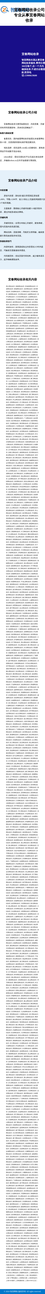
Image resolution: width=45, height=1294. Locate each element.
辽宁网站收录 (14, 777)
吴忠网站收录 (14, 895)
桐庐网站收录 (20, 307)
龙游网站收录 (18, 555)
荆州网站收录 (18, 389)
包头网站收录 (20, 671)
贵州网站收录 (14, 1254)
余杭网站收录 (12, 1112)
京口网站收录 (14, 523)
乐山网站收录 (10, 1185)
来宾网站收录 (24, 584)
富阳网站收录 (28, 376)
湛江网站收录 (17, 458)
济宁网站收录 (33, 423)
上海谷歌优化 (10, 1275)
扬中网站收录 (12, 661)
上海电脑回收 (20, 1280)
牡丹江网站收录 (16, 352)
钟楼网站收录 (15, 996)
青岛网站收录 (12, 837)
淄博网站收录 (28, 632)
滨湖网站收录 (25, 658)
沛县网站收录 (32, 653)
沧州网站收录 (22, 386)
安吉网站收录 (10, 603)
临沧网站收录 (14, 1098)
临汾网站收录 (12, 386)
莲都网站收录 (25, 692)
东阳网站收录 (20, 405)
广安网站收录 (17, 1251)
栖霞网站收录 (33, 523)
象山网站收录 (24, 516)
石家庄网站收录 (29, 721)
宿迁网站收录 (24, 742)
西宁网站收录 (18, 719)
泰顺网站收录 (10, 307)
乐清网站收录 (28, 473)
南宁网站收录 (10, 729)
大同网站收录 (29, 671)
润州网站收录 (18, 481)
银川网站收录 (28, 719)
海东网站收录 (31, 669)
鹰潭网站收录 (12, 500)
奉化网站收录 (12, 914)
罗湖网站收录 (18, 640)
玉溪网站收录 (17, 890)
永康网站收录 (10, 1143)
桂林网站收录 (26, 539)
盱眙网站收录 (17, 521)
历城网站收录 (33, 508)
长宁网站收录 (12, 972)
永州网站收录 (15, 315)
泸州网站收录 (22, 492)
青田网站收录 (17, 874)
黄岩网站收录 (17, 824)
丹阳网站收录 (15, 808)
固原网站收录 (22, 576)
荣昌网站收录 (22, 761)
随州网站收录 (14, 1204)
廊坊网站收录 (12, 357)
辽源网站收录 (20, 618)
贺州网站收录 (12, 1062)
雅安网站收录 (10, 753)
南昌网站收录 (12, 787)
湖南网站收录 (20, 286)
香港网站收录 (24, 410)
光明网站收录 (14, 1149)
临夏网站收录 (32, 294)
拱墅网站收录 (17, 605)
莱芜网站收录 (29, 753)
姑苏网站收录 (15, 903)
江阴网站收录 (28, 502)
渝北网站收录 (14, 431)
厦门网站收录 (33, 394)
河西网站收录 (10, 856)
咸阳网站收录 (12, 576)
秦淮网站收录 (32, 568)
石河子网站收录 (18, 1135)
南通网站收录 (26, 429)
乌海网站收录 (15, 624)
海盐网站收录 (25, 558)
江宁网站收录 (15, 378)
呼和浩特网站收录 (12, 798)
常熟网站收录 (24, 523)
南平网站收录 (25, 634)
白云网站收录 (14, 508)
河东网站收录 (10, 948)
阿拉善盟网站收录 (14, 1207)
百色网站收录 (28, 360)
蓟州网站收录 (28, 349)
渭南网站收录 (15, 531)
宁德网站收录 (32, 500)
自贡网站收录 (28, 579)
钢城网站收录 (22, 347)
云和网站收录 (12, 471)
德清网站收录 (18, 698)
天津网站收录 (20, 737)
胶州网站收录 (15, 1117)
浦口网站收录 (10, 1075)
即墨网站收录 (10, 434)
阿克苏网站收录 (25, 487)
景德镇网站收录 (18, 682)
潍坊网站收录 (26, 458)
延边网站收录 (12, 413)
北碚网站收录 (28, 368)
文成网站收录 (15, 1193)
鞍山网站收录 (29, 618)
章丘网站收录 (20, 434)
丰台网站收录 (15, 505)
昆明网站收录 (26, 724)
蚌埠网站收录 (33, 542)
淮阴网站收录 (18, 655)
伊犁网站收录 (32, 413)
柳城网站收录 (18, 289)
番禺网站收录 (26, 400)
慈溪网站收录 (25, 650)
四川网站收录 (20, 1257)
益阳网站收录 (28, 389)
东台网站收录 (14, 1141)
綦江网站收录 (29, 771)
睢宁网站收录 (14, 608)
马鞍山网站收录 (13, 394)
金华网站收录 (10, 463)
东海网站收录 (12, 998)
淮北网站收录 (28, 682)
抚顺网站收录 (15, 574)
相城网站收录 (22, 661)
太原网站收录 (18, 721)
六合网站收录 (15, 1109)
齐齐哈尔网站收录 (31, 663)
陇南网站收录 (26, 310)
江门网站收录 (15, 392)
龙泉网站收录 (22, 373)
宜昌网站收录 (15, 935)
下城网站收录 (17, 866)
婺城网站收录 (32, 695)
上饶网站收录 (22, 339)
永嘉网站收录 (29, 405)
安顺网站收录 (14, 938)
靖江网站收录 (12, 703)
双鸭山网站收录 (30, 526)
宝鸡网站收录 (28, 621)
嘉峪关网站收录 (11, 669)
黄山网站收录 (33, 742)
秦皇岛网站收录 (16, 893)
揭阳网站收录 (17, 1259)
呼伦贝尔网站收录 (24, 450)
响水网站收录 (17, 407)
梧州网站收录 (15, 497)
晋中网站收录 (10, 1101)
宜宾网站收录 (22, 294)
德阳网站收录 (24, 452)
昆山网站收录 (20, 463)
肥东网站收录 (10, 510)
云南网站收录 (28, 756)
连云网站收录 (24, 608)
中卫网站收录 (25, 531)
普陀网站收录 (14, 1014)
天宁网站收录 (17, 951)
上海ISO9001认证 (30, 1280)
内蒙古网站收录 (33, 769)
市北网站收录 (14, 877)
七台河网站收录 (13, 381)
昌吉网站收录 (28, 529)
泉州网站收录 (26, 732)
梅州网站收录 (17, 1201)
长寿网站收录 (24, 305)
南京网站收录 (33, 734)
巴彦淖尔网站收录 (29, 415)
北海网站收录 (10, 299)
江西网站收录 (24, 394)
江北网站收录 (10, 880)
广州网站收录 (20, 729)
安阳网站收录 (29, 537)
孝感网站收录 (25, 421)
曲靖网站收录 (15, 843)
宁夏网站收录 (20, 771)
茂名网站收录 (14, 1156)
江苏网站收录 (26, 547)
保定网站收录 (12, 492)
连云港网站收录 (19, 320)
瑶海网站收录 (12, 922)
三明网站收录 (14, 835)
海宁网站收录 (18, 473)
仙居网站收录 (10, 964)
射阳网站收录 (26, 521)
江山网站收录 (14, 600)
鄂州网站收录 (28, 494)
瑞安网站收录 (14, 516)
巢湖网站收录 (12, 373)
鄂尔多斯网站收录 (24, 489)
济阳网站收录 (14, 402)
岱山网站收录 (22, 645)
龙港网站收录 (14, 439)
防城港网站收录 (30, 286)
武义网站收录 (24, 600)
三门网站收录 (22, 471)
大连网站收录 (20, 666)
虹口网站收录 (18, 368)
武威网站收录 (17, 1030)
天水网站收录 (14, 988)
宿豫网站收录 (12, 653)
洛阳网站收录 (12, 629)
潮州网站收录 (32, 761)
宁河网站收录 (20, 299)
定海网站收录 (12, 695)
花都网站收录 (33, 431)
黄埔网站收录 (14, 734)
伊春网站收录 (28, 444)
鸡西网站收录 (10, 618)
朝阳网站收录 (12, 1054)
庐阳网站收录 (22, 552)
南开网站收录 (24, 616)
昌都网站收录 (33, 616)
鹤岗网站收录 (28, 571)
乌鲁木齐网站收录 (20, 716)
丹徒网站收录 (12, 568)
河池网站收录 (25, 315)
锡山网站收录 (25, 566)
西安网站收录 (10, 800)
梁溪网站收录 (17, 708)
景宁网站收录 (33, 402)
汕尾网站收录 (32, 297)
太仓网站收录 (26, 407)
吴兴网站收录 (15, 558)
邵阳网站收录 (17, 539)
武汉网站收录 (14, 727)
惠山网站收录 (12, 906)
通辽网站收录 (17, 985)
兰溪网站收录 (10, 1046)
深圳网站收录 (29, 679)
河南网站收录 (24, 750)
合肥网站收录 (29, 737)
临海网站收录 (10, 405)
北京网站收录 (10, 737)
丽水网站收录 (18, 342)
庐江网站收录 (24, 402)
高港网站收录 (20, 518)
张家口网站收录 (13, 452)
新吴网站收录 (32, 479)
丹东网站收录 (14, 487)
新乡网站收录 (10, 455)
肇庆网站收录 (24, 423)
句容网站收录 (26, 613)
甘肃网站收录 (26, 774)
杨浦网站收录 (14, 1175)
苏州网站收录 (12, 687)
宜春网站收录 (17, 1125)
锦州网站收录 (15, 447)
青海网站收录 (18, 1267)
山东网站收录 (12, 365)
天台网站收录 (29, 510)
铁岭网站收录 (17, 310)
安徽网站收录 (29, 426)
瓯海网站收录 (29, 603)
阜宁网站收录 (22, 479)
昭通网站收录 (15, 582)
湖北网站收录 (29, 745)
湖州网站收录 (20, 545)
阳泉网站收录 (10, 940)
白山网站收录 (10, 990)
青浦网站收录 (15, 291)
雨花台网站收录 (29, 481)
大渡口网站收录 (18, 465)
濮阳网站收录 (10, 1130)
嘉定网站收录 (14, 305)
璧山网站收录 (25, 766)
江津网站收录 (25, 291)
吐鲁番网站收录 (11, 898)
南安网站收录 (10, 1199)
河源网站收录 (10, 1230)
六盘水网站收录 (25, 626)
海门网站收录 (29, 611)
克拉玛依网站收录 (31, 666)
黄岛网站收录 (20, 595)
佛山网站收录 (15, 977)
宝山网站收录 (29, 320)
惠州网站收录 (25, 336)
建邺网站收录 (14, 616)
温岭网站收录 (32, 373)
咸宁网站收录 (28, 334)
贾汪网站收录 (33, 439)
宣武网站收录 (32, 637)
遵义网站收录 (26, 674)
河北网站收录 (15, 766)
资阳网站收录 (17, 312)
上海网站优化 (20, 1275)
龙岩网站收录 (12, 930)
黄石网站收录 (24, 676)
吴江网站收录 (22, 568)
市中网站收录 (14, 827)
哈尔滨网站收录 (21, 713)
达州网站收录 (17, 748)
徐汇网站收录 (15, 927)
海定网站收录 (14, 592)
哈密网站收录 (25, 574)
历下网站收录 (15, 642)
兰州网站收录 (31, 716)
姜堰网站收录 (15, 476)
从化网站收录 (17, 1172)
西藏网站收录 (12, 779)
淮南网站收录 (22, 500)
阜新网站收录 (24, 381)
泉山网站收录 (29, 518)
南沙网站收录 (15, 371)
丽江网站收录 (10, 1025)
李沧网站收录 (24, 508)
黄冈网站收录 (10, 1159)
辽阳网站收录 (26, 352)
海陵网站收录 (10, 956)
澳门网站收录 (17, 1138)
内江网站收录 (22, 357)
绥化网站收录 (12, 1209)
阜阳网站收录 (29, 587)
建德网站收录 (14, 326)
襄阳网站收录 (12, 980)
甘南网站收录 (17, 740)
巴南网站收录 (12, 1120)
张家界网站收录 (16, 1096)
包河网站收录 (15, 692)
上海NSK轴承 (10, 1280)
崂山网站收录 (17, 967)
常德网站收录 (29, 455)
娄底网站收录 (18, 360)
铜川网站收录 (21, 669)
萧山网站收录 (24, 439)
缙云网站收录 (17, 597)
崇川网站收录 (12, 811)
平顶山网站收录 (26, 582)
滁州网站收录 (14, 460)
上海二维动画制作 (31, 1275)
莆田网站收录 (24, 460)
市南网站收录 (28, 690)
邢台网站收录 (22, 534)
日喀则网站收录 (19, 663)
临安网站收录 (10, 1170)
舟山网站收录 (10, 397)
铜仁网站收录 (32, 492)
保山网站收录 (20, 537)
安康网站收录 (22, 384)
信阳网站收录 (18, 1241)
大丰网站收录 (10, 611)
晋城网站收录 (21, 331)
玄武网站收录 (32, 661)
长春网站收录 (31, 713)
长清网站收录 (25, 468)
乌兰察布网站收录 (18, 1133)
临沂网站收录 (10, 745)
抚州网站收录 (25, 363)
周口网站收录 (33, 750)
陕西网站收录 (17, 774)
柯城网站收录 (22, 695)
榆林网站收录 (18, 415)
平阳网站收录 (18, 376)
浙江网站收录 (18, 502)
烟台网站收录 (17, 1019)
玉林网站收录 (14, 423)
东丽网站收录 (12, 1035)
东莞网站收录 (18, 1249)
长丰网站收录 (29, 434)
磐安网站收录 (17, 513)
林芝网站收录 (18, 571)
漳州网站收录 (10, 545)
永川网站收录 (15, 344)
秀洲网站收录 (14, 869)
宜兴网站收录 (20, 442)
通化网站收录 (14, 945)
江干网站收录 (22, 560)
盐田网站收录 (33, 592)
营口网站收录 (22, 413)
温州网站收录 (17, 882)
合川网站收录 (15, 1236)
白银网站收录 (17, 943)
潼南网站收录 (10, 771)
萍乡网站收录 (14, 885)
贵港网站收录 (14, 1127)
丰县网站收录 (22, 703)
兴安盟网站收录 (25, 355)
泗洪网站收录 (10, 518)
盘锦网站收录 (20, 328)
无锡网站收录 (29, 545)
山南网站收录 (20, 526)
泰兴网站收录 (22, 653)
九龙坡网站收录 (26, 505)
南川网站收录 (15, 758)
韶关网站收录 (25, 497)
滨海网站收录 (10, 442)
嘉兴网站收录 (17, 589)
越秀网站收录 (18, 690)
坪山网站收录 (17, 400)
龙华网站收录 (24, 431)
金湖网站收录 (12, 479)
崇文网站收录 (17, 547)
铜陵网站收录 (32, 318)
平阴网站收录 (26, 323)
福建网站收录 (33, 460)
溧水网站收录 (18, 349)
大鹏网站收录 (25, 344)
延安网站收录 (12, 489)
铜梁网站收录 (22, 769)
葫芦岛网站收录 (16, 1222)
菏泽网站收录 (15, 1243)
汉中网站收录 (12, 450)
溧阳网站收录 (10, 1038)
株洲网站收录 (33, 676)
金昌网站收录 (18, 621)
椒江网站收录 (26, 597)
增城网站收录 (17, 323)
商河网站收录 (33, 305)
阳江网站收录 (20, 745)
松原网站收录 (15, 1032)
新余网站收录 (24, 542)
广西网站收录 (12, 318)
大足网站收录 (28, 763)
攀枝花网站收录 (33, 534)
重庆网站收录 (17, 674)
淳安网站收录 (17, 1225)
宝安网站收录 (15, 1011)
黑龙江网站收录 (13, 1273)
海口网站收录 (33, 727)
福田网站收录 (10, 829)
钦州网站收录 (15, 336)
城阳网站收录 (15, 468)
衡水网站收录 (31, 331)
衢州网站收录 (17, 429)
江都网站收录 (20, 611)
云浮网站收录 (14, 1262)
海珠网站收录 (28, 640)
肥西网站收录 (17, 1048)
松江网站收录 (14, 742)
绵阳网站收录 (14, 626)
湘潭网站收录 (32, 629)
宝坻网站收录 (29, 307)
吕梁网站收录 (17, 1067)
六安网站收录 (20, 426)
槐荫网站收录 (29, 595)
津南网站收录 (14, 410)
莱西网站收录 (12, 347)
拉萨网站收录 (10, 713)
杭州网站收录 (15, 785)
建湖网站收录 (15, 566)
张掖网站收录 (17, 1069)
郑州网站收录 (15, 792)
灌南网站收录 (17, 1040)
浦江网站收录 (28, 555)
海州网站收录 (32, 703)
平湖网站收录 (15, 1003)
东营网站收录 (14, 542)
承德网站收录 (18, 418)
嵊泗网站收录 (15, 919)
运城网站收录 (17, 1162)
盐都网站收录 (28, 655)
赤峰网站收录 (32, 576)
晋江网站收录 (10, 1178)
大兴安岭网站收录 (21, 297)
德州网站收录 (17, 302)
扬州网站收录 (20, 397)
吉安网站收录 (10, 426)
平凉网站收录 (10, 1104)
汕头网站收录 (33, 584)
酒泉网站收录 (12, 384)
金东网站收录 (10, 872)
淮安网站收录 (28, 342)
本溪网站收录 (18, 529)
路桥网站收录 (12, 645)
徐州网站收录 (15, 1214)
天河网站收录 (25, 550)
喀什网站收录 (25, 447)
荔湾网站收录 (10, 595)
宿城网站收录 (17, 816)
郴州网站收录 (14, 1183)
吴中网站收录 (14, 711)
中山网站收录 (25, 758)
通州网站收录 (15, 658)
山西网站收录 (12, 769)
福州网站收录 (12, 1091)
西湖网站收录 (33, 516)
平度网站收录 (25, 371)
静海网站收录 (33, 326)
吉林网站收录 (24, 777)
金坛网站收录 (26, 708)
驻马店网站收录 (18, 756)
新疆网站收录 (15, 1270)
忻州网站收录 (17, 1027)
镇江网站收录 (12, 637)
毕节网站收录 (10, 537)
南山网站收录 (15, 550)
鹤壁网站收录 (18, 494)
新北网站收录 (17, 613)
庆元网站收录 (12, 1083)
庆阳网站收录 (15, 1164)
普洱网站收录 (33, 452)
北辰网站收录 (25, 378)
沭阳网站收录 (26, 605)
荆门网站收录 (20, 455)
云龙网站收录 (18, 563)
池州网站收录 (28, 289)
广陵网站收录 (14, 861)
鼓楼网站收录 (24, 711)
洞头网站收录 (17, 959)
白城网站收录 (14, 1072)
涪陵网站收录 (12, 1196)
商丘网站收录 (10, 286)
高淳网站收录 (24, 326)
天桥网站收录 (12, 552)
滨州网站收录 (22, 318)
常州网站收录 (26, 589)
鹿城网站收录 (14, 819)
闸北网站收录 (29, 397)
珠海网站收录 (18, 632)
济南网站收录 (29, 729)
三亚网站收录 (10, 679)
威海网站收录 (15, 363)
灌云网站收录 (28, 563)
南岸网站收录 (24, 592)
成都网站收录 (12, 795)
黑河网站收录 (10, 328)
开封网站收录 (14, 676)
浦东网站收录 (25, 684)
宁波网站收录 (15, 684)
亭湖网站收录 (20, 705)
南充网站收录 (18, 1233)
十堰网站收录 (22, 629)
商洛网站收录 (14, 355)
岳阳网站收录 (14, 1022)
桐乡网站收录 (15, 1080)
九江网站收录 (20, 587)
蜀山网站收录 (25, 642)
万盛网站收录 (20, 753)
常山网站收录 (12, 1006)
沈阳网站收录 (10, 803)
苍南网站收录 (32, 347)
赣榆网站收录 (10, 864)
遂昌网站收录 (32, 552)
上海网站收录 (22, 687)
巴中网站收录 (12, 761)
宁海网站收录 (12, 560)
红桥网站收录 (10, 526)
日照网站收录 (12, 339)
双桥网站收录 (26, 748)
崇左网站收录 (20, 679)
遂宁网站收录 (32, 386)
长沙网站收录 (24, 727)
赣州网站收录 (15, 1059)
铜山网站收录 (25, 476)
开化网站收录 (32, 471)
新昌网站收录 (14, 961)
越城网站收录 (10, 822)
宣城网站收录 (26, 302)
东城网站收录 (24, 734)
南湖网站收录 (28, 698)
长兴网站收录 (28, 647)
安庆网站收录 (17, 1154)
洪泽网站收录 (33, 608)
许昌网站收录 (32, 357)
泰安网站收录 (25, 392)
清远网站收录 (14, 750)
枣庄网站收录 (10, 587)
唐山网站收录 (12, 845)
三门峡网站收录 (27, 312)
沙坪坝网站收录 (15, 969)
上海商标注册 (22, 1278)
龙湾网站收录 (15, 650)
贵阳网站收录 (17, 724)
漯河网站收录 (18, 334)
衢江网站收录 (32, 645)
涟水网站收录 (14, 953)
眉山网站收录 (18, 763)
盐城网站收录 (10, 1151)
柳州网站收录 (10, 887)
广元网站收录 (28, 418)
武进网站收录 (17, 858)
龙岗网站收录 (28, 465)
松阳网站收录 (20, 510)
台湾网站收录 (14, 1167)
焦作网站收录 (15, 421)
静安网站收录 (29, 463)
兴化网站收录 (15, 911)
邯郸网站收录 (18, 579)
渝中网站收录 (32, 687)
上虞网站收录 (33, 600)
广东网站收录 (17, 1180)
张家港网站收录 (30, 442)
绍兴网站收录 (10, 1017)
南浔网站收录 (26, 513)
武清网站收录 (26, 740)
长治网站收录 (12, 534)
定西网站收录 (29, 328)
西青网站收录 (18, 444)
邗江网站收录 (29, 705)
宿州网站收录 (17, 732)
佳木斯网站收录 (18, 1106)
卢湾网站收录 (15, 1088)
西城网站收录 (17, 832)
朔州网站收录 (25, 624)
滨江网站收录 (14, 1043)
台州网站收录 (32, 365)
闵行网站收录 (22, 637)
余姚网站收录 (15, 700)
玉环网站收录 (17, 436)
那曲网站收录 (17, 484)
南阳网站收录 (12, 294)
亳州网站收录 (15, 634)
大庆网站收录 (26, 484)
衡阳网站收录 (14, 584)
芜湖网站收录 (32, 339)
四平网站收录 (10, 666)
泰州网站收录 (14, 1228)
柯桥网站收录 (18, 647)
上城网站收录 (25, 700)
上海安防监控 (32, 1278)
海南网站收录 (12, 1217)
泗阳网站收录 (32, 560)
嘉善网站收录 (20, 603)
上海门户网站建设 (12, 1278)
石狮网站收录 (22, 365)
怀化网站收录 (29, 299)
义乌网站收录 (26, 436)
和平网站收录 (33, 711)
